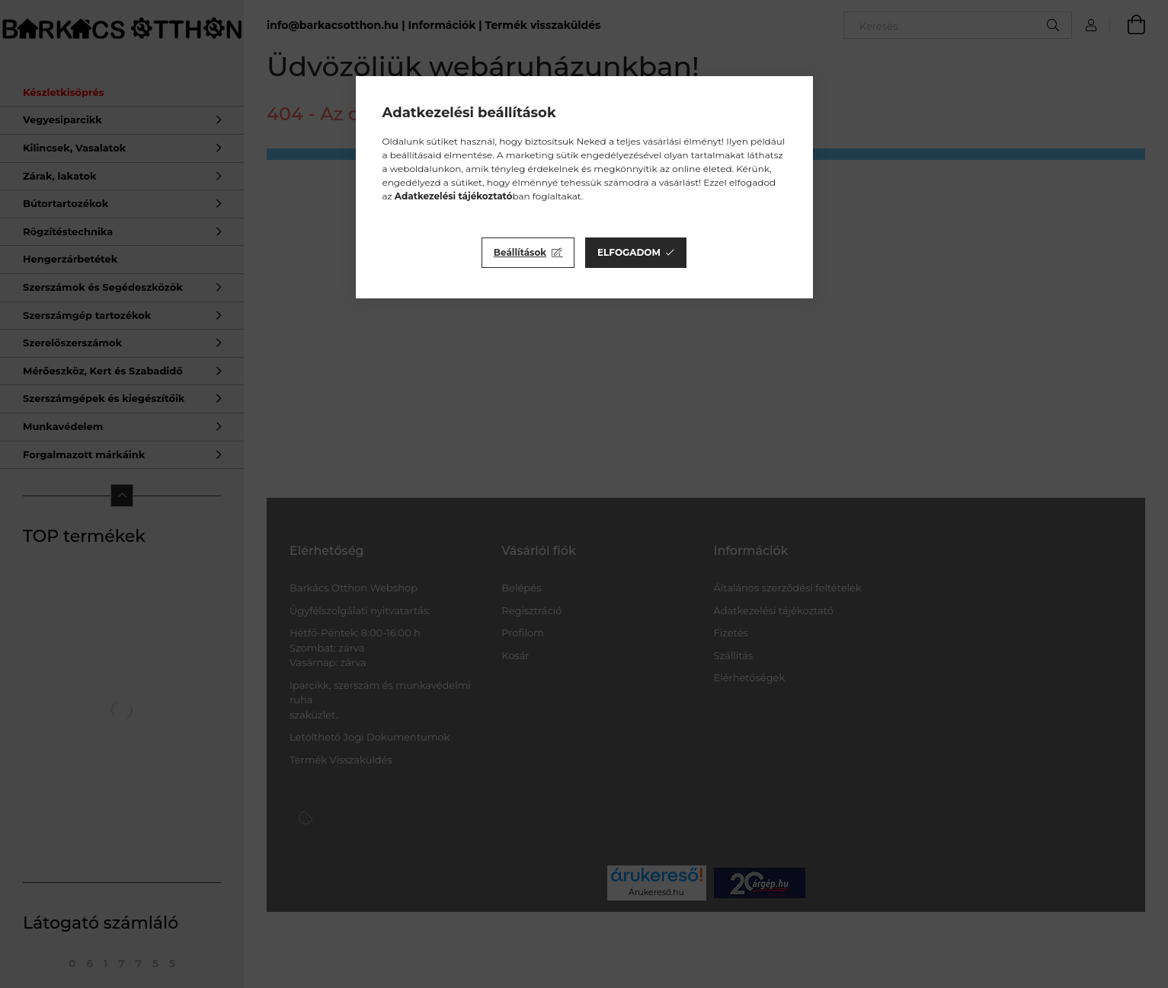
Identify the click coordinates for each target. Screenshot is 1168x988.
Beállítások (520, 252)
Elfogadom (629, 252)
